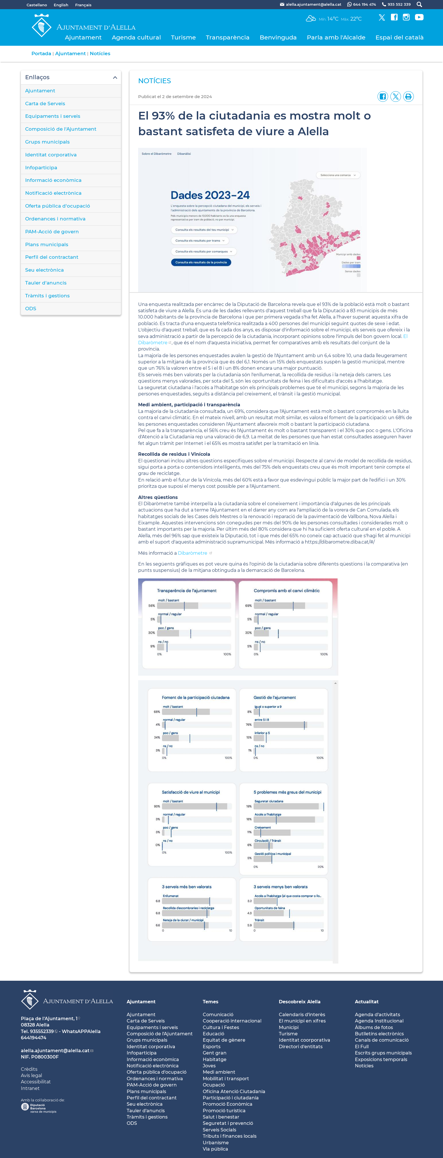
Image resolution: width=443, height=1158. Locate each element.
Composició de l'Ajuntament (60, 129)
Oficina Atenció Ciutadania (234, 1091)
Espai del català (400, 37)
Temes (210, 1001)
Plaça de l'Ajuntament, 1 (49, 1018)
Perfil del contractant (51, 257)
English (61, 5)
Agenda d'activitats (377, 1014)
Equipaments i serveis (52, 116)
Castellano (37, 5)
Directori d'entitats (301, 1046)
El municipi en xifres (302, 1021)
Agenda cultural (136, 37)
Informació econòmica (53, 180)
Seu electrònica (44, 270)
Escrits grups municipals (383, 1053)
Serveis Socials (219, 1130)
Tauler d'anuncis (46, 283)
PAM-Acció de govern (52, 231)
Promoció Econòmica (228, 1104)
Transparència (228, 37)
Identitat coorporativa (304, 1040)
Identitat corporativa (51, 155)
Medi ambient (219, 1072)
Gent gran (215, 1053)
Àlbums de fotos (374, 1027)
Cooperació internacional (232, 1021)
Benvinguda (278, 37)
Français (83, 5)
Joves (209, 1066)
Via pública (215, 1149)
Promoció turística (224, 1110)
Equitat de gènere (224, 1040)
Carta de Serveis (45, 103)
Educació (213, 1033)
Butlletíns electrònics (379, 1033)
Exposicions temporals (381, 1059)
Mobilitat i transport (226, 1078)
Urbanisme (216, 1142)
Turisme (183, 37)
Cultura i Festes (221, 1027)
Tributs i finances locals (230, 1136)
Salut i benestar (221, 1117)
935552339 (42, 1031)
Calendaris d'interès (302, 1014)
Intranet (30, 1088)
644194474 (33, 1037)
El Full (362, 1046)
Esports (211, 1046)
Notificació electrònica (53, 193)
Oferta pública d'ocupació (57, 206)
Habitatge (215, 1059)
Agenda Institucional (379, 1021)
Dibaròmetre (193, 553)
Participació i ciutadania (231, 1098)
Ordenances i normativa (55, 219)
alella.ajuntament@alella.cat (55, 1050)
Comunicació (218, 1014)
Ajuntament (83, 37)
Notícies (100, 53)
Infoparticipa (41, 167)
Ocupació (214, 1085)
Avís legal (31, 1075)
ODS (30, 308)
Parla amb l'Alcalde (336, 37)
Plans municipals (46, 244)
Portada (41, 53)
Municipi (289, 1027)
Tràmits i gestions (47, 296)
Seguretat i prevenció (228, 1123)
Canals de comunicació (382, 1040)
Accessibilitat (36, 1082)
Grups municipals (47, 142)
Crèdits (29, 1069)
